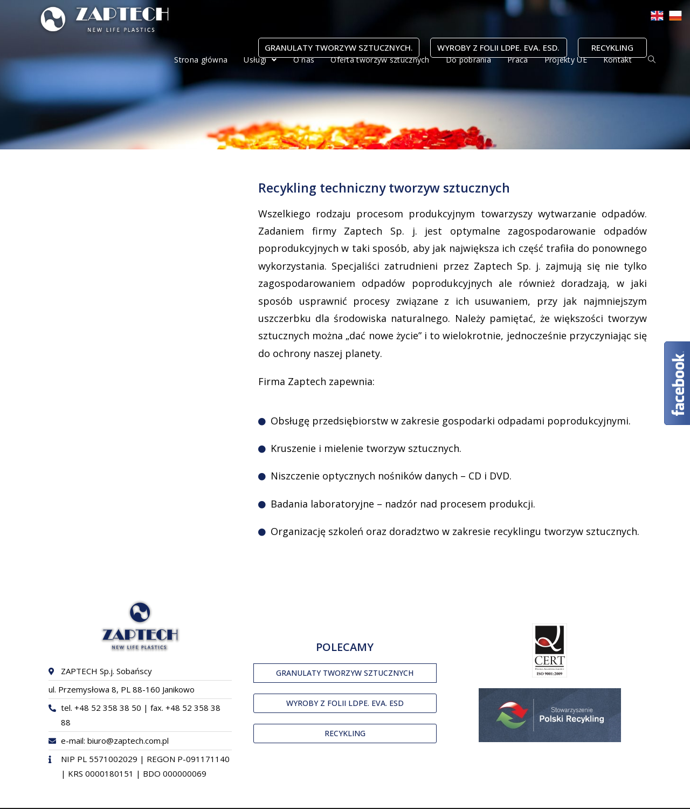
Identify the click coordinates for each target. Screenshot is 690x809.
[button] (345, 673)
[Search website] (652, 60)
